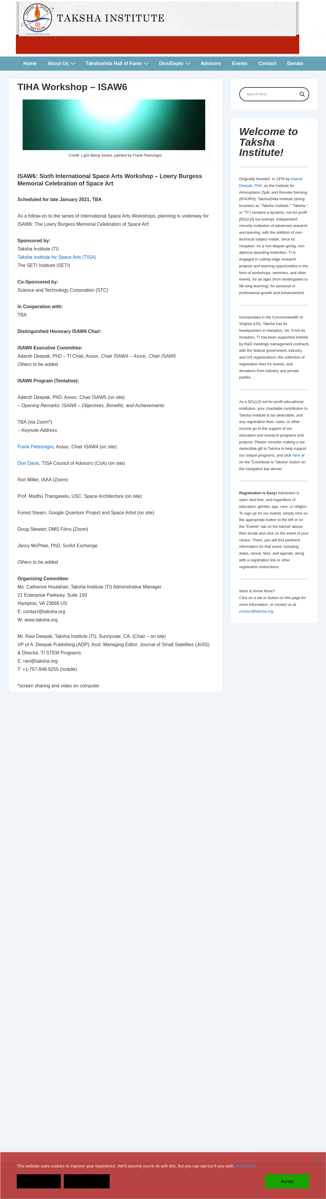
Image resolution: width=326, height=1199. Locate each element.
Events (239, 63)
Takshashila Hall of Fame (118, 63)
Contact (267, 63)
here (296, 455)
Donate (295, 63)
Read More (246, 1166)
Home (30, 63)
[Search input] (272, 94)
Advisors (211, 63)
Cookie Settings (86, 1181)
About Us (62, 63)
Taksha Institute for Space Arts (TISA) (57, 257)
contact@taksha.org (256, 611)
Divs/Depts (175, 63)
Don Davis (28, 463)
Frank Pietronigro (36, 446)
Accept (287, 1181)
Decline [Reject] (39, 1181)
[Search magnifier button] (302, 94)
